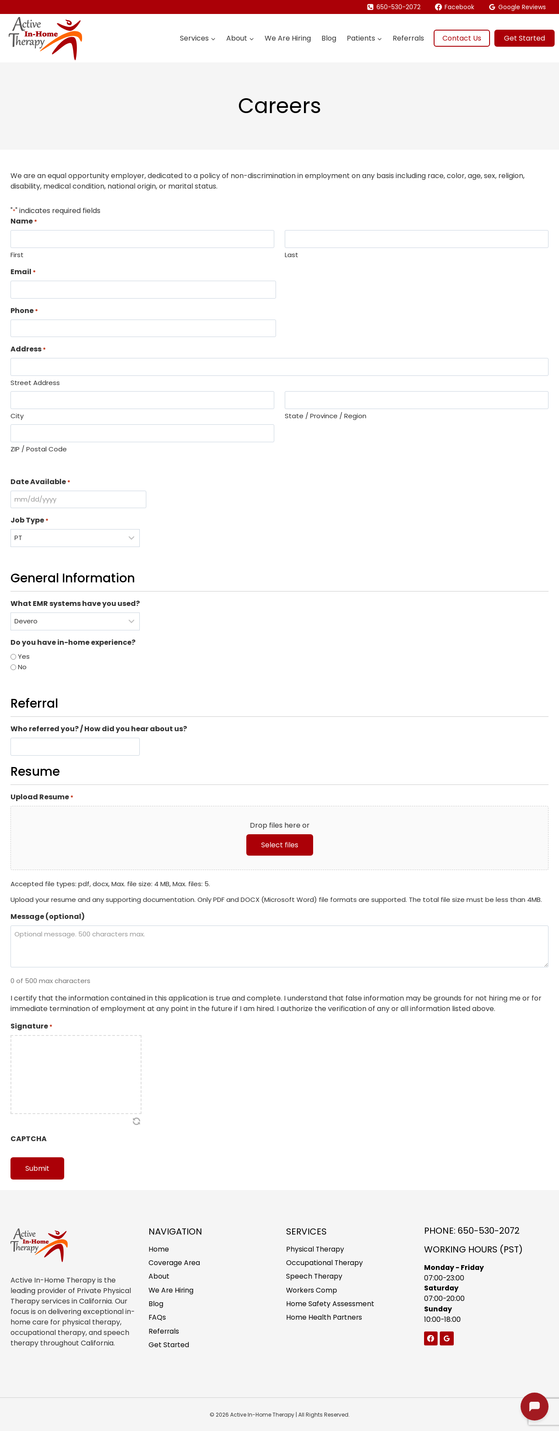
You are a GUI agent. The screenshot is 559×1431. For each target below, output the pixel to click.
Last (291, 254)
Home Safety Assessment (330, 1304)
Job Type (29, 520)
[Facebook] (431, 1338)
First (17, 254)
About (158, 1276)
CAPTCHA (28, 1139)
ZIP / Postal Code (38, 449)
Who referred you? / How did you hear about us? (98, 729)
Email (23, 272)
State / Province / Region (325, 415)
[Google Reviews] (447, 1338)
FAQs (157, 1318)
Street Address (35, 382)
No (22, 666)
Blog (328, 38)
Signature (31, 1026)
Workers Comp (312, 1290)
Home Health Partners (324, 1318)
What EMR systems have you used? (75, 604)
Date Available (40, 482)
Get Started (524, 38)
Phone (24, 311)
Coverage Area (174, 1262)
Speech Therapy (314, 1276)
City (17, 415)
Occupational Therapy (325, 1262)
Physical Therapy (315, 1248)
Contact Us (461, 38)
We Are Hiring (288, 38)
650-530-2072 (489, 1230)
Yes (24, 656)
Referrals (408, 38)
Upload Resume (41, 797)
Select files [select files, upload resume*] (279, 845)
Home (158, 1248)
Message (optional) (47, 917)
